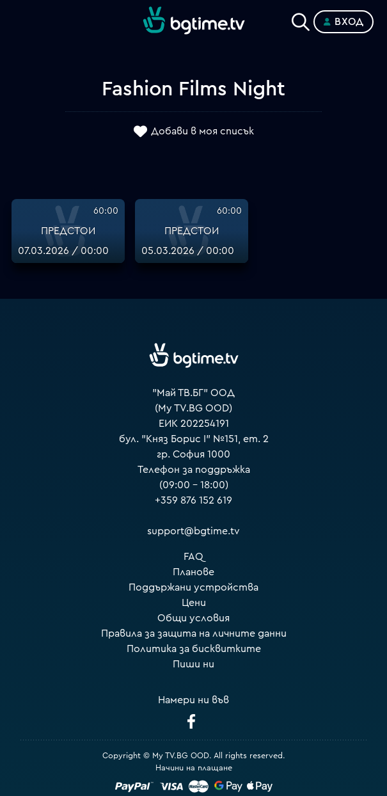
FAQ (193, 557)
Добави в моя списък (202, 132)
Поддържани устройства (193, 587)
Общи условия (193, 618)
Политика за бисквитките (194, 649)
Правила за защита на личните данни (194, 633)
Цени (194, 603)
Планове (193, 572)
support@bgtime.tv (193, 531)
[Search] (301, 19)
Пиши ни (193, 664)
